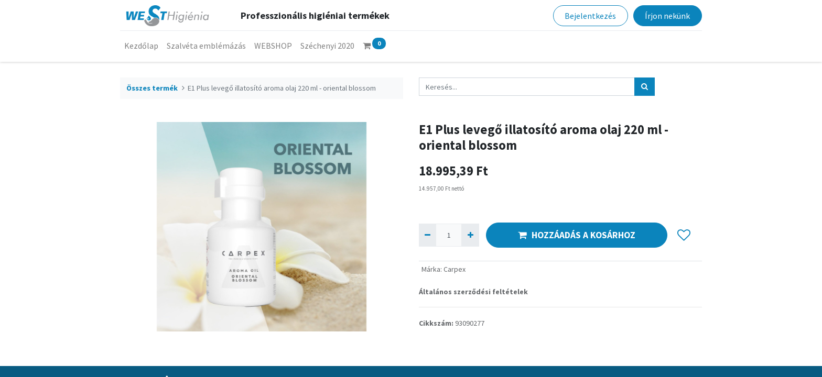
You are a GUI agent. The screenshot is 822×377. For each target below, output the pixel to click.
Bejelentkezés (590, 15)
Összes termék (152, 88)
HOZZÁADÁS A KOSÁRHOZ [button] (576, 235)
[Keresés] (644, 86)
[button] (684, 235)
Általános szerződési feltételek (473, 291)
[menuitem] (141, 45)
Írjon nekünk (667, 15)
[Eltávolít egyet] (427, 235)
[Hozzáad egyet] (470, 235)
